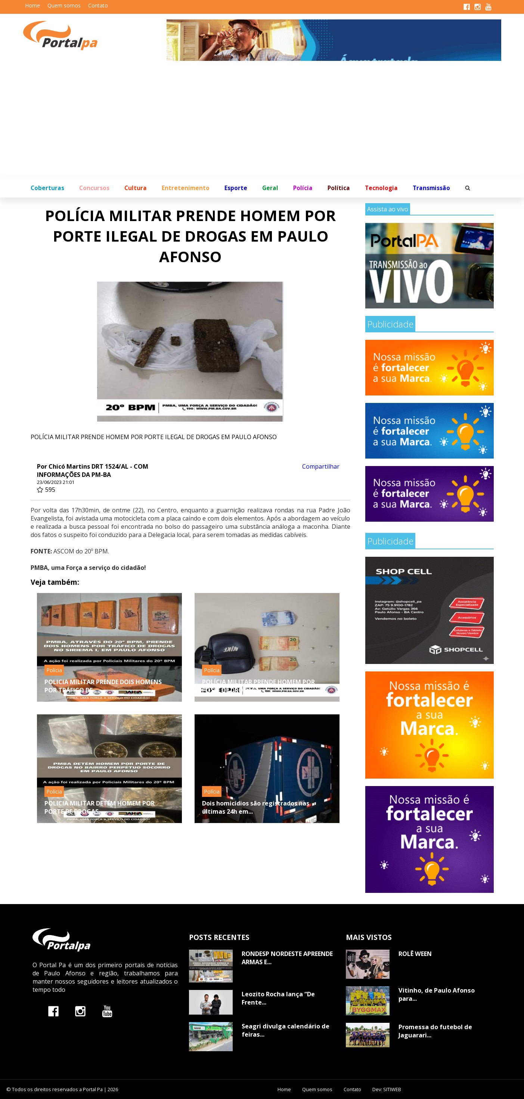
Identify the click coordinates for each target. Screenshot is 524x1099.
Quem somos (64, 5)
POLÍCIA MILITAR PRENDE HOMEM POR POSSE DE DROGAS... (258, 686)
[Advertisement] (262, 120)
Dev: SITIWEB (386, 1089)
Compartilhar (320, 466)
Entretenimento (186, 188)
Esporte (235, 188)
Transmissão (431, 188)
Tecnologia (381, 188)
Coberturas (47, 188)
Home (32, 5)
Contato (98, 5)
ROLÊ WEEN (415, 954)
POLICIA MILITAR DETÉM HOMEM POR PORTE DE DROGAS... (99, 807)
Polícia (303, 188)
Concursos (94, 188)
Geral (270, 188)
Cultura (135, 188)
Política (339, 188)
